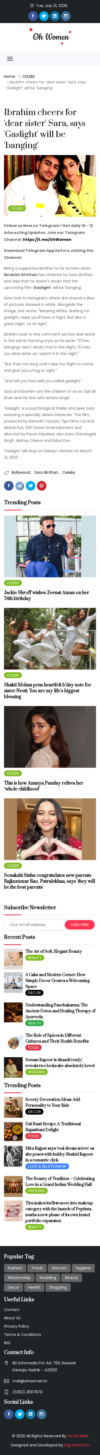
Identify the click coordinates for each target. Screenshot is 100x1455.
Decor (13, 1287)
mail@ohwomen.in (30, 1381)
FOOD (33, 1047)
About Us (12, 1318)
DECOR (34, 992)
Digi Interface (76, 1445)
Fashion (15, 1268)
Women (59, 1268)
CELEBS (28, 76)
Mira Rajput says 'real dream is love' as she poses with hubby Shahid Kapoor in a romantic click (59, 1154)
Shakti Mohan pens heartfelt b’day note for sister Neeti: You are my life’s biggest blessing (47, 691)
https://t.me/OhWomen (47, 239)
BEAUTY (35, 957)
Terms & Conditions (22, 1334)
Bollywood (21, 472)
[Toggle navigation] (10, 59)
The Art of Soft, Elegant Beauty (53, 951)
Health (34, 1287)
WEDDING (36, 1072)
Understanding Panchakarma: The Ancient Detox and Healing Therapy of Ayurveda (60, 1011)
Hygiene (83, 1268)
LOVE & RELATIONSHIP (47, 1166)
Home (9, 76)
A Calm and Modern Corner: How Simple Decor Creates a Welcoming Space (57, 980)
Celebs (68, 472)
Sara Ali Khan (46, 472)
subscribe (79, 924)
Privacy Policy (16, 1326)
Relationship (19, 1277)
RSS (7, 1343)
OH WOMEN (77, 1436)
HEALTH (34, 1023)
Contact (12, 1309)
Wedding (47, 1277)
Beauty (71, 1277)
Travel (37, 1268)
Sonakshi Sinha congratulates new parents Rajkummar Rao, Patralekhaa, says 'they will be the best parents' (49, 881)
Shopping (58, 1287)
